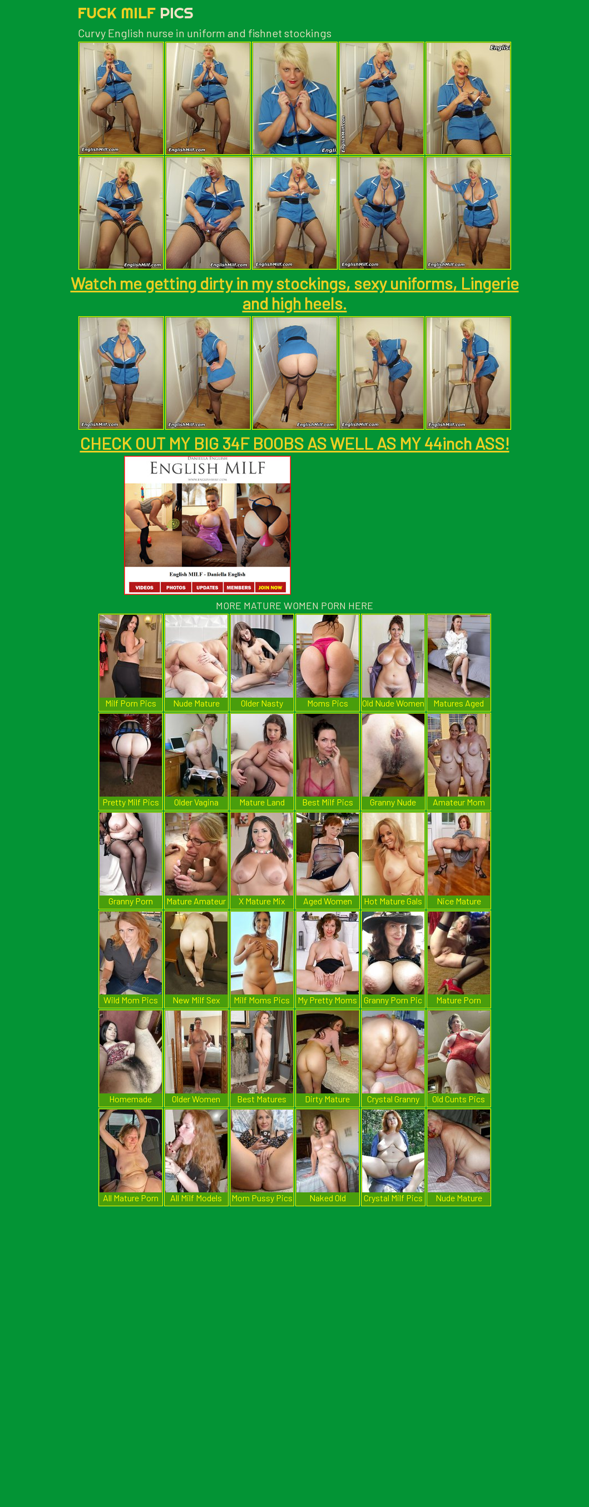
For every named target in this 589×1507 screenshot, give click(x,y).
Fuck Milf (136, 12)
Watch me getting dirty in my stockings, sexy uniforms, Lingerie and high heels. (295, 293)
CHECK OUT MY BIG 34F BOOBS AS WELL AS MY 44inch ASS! (294, 443)
